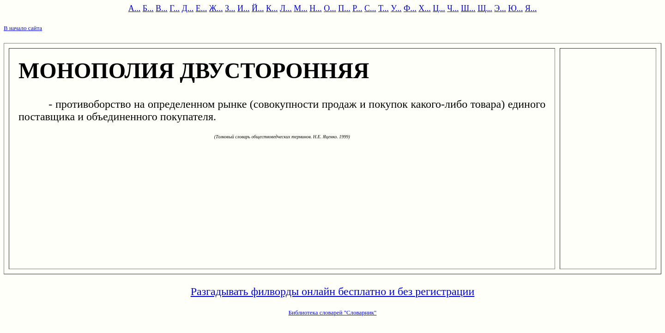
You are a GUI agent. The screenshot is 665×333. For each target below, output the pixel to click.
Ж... (216, 8)
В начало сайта (23, 28)
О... (330, 8)
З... (230, 8)
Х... (424, 8)
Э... (500, 8)
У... (396, 8)
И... (243, 8)
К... (272, 8)
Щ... (485, 8)
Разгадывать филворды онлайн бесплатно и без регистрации (333, 291)
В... (162, 8)
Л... (286, 8)
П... (344, 8)
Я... (531, 8)
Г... (174, 8)
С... (370, 8)
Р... (357, 8)
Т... (383, 8)
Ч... (453, 8)
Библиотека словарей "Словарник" (333, 312)
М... (301, 8)
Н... (315, 8)
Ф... (410, 8)
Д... (188, 8)
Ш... (468, 8)
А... (134, 8)
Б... (148, 8)
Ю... (515, 8)
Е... (201, 8)
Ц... (439, 8)
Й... (258, 8)
